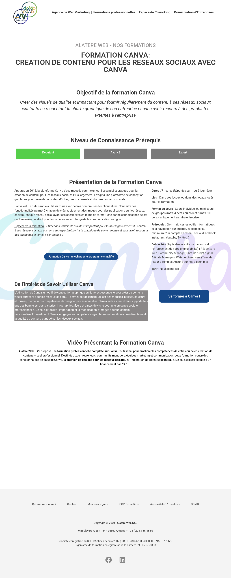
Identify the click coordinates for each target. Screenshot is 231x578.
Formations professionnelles (114, 12)
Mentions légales (97, 504)
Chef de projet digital (199, 253)
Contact (69, 504)
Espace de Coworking (154, 12)
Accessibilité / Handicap (168, 504)
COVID (199, 504)
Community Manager (171, 253)
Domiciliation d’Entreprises (194, 12)
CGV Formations (130, 504)
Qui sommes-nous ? (40, 504)
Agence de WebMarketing (71, 12)
